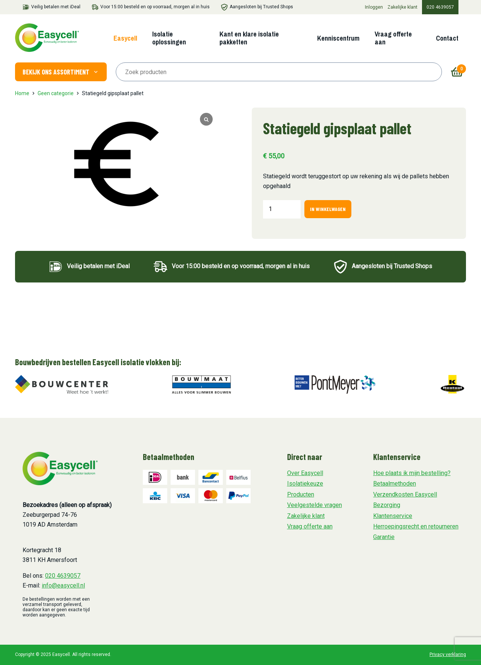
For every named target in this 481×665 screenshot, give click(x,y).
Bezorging (386, 505)
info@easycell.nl (63, 585)
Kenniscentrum (338, 38)
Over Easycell (305, 473)
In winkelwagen (328, 209)
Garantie (384, 537)
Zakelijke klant (402, 7)
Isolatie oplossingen (169, 38)
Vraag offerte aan (393, 38)
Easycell (125, 38)
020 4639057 (440, 7)
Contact (447, 38)
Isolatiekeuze (305, 483)
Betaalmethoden (394, 483)
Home (22, 93)
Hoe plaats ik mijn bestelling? (412, 473)
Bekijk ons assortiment (61, 72)
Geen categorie (56, 93)
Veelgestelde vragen (314, 505)
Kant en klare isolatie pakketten (249, 38)
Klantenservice (392, 515)
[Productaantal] (282, 209)
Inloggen (374, 7)
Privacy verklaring (448, 654)
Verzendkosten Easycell (405, 494)
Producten (300, 494)
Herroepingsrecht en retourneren (415, 526)
